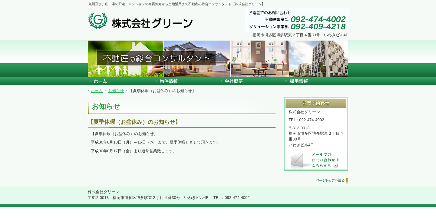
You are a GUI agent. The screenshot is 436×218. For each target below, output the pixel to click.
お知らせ (116, 90)
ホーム (97, 90)
